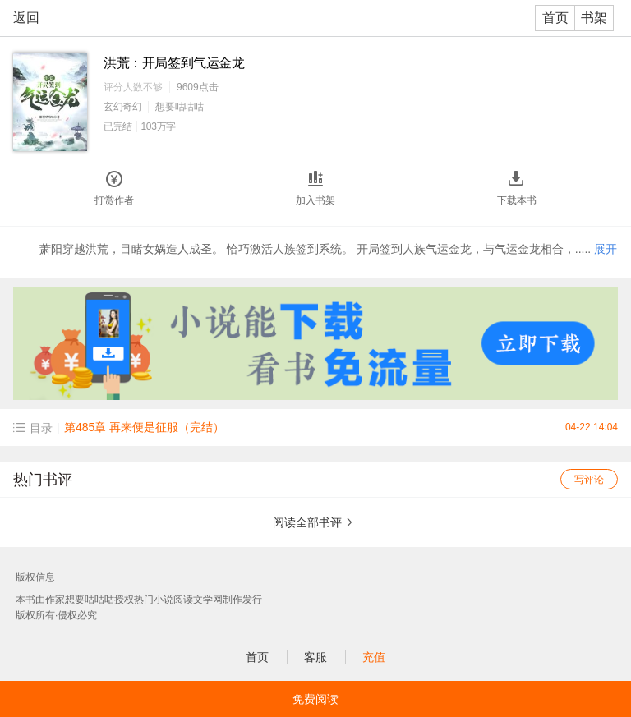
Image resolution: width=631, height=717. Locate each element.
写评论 (589, 479)
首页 (555, 18)
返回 (26, 18)
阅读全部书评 (307, 522)
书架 (594, 18)
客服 (315, 657)
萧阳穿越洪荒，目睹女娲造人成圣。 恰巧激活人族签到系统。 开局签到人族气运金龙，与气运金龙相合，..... (328, 248)
